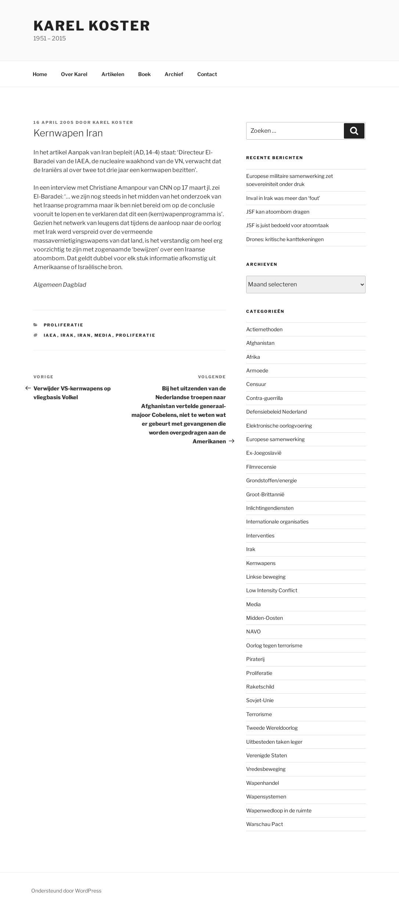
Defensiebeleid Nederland (276, 411)
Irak (67, 335)
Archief (174, 74)
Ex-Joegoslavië (263, 453)
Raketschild (260, 686)
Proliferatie (64, 325)
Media (103, 335)
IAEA (50, 335)
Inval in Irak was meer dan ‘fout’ (283, 198)
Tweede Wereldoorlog (272, 728)
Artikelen (112, 74)
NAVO (253, 631)
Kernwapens (261, 563)
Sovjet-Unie (260, 700)
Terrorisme (259, 714)
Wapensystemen (266, 796)
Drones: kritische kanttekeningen (285, 239)
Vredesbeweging (265, 769)
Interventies (260, 535)
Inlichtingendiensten (270, 508)
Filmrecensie (261, 467)
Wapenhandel (262, 783)
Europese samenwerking (275, 439)
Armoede (257, 370)
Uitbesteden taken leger (274, 742)
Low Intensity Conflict (271, 590)
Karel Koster (92, 26)
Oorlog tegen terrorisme (274, 645)
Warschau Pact (264, 824)
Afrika (253, 357)
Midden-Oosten (264, 618)
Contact (207, 74)
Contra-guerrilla (264, 398)
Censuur (256, 384)
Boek (144, 74)
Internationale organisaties (277, 521)
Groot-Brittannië (265, 494)
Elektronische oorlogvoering (279, 425)
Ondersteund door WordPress (66, 890)
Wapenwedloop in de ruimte (279, 810)
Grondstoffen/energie (271, 480)
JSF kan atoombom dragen (277, 211)
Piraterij (255, 659)
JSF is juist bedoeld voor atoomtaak (287, 225)
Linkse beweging (265, 576)
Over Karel (74, 74)
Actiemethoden (264, 329)
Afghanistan (260, 343)
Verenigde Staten (266, 755)
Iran (84, 335)
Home (40, 74)
